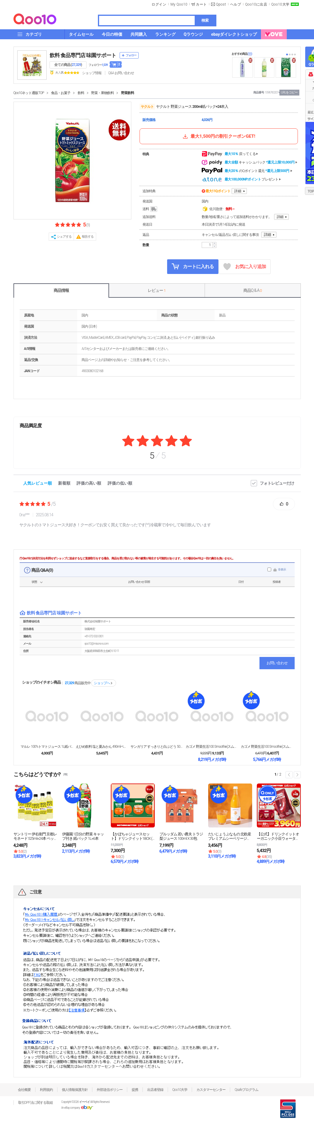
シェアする (64, 237)
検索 (204, 20)
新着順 (64, 483)
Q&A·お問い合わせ (121, 73)
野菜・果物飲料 (102, 93)
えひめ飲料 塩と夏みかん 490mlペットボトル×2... (102, 747)
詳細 (237, 191)
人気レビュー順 (37, 483)
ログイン (159, 4)
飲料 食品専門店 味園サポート (83, 55)
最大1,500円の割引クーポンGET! (218, 136)
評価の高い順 (89, 483)
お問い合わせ (277, 663)
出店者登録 (155, 1090)
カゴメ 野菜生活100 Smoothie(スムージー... (212, 747)
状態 (34, 581)
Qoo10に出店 (256, 4)
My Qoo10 (178, 4)
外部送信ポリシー (110, 1090)
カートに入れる (193, 266)
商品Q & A (252, 290)
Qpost (221, 4)
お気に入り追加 (244, 266)
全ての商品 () (68, 65)
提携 (135, 1090)
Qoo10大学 (280, 4)
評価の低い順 (120, 483)
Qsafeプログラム (246, 1090)
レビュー (156, 290)
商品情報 (61, 290)
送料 (150, 209)
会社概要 (24, 1090)
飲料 (81, 93)
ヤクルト (147, 107)
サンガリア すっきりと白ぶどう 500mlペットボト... (156, 747)
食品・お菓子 (60, 93)
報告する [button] (88, 237)
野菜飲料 (127, 93)
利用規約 (46, 1090)
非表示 (282, 569)
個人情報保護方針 (75, 1090)
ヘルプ (235, 4)
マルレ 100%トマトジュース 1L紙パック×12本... (47, 747)
